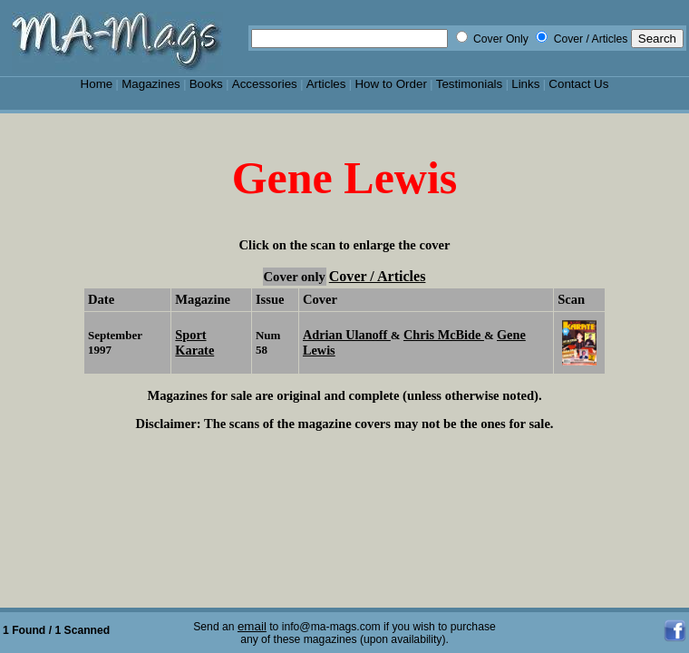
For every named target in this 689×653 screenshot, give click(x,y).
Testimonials (469, 84)
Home (97, 84)
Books (206, 84)
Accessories (264, 84)
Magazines (150, 84)
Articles (326, 84)
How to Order (390, 84)
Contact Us (578, 84)
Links (525, 84)
